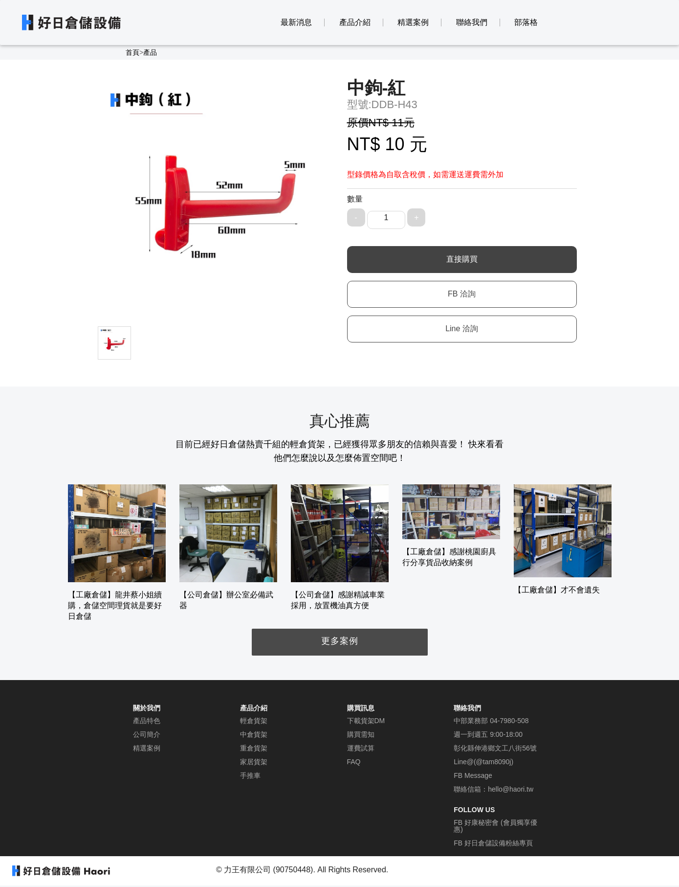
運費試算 (360, 748)
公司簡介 (146, 734)
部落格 (526, 22)
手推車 (250, 775)
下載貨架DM (366, 721)
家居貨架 (253, 762)
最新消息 (296, 22)
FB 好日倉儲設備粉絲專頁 (493, 843)
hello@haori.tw (510, 789)
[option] (117, 553)
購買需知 (360, 734)
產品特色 (146, 721)
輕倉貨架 (253, 721)
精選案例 (413, 22)
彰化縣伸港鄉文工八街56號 (495, 748)
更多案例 (339, 641)
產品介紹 (355, 22)
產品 (150, 52)
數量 (355, 199)
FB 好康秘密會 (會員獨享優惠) (495, 826)
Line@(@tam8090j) (483, 762)
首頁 (132, 52)
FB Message (473, 775)
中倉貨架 (253, 734)
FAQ (354, 762)
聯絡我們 (471, 22)
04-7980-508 (509, 721)
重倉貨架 (253, 748)
